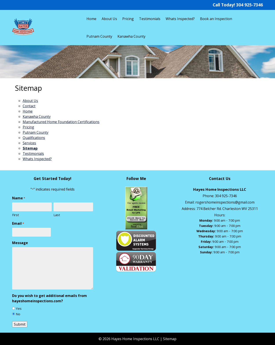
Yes (19, 308)
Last (56, 215)
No (18, 314)
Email (18, 223)
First (15, 215)
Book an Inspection (216, 18)
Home (91, 18)
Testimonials (149, 18)
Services (29, 143)
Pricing (128, 18)
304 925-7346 (249, 5)
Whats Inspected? (180, 18)
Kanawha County (131, 36)
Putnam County (99, 36)
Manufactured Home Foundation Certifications (61, 121)
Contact (29, 106)
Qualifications (34, 137)
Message (20, 242)
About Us (109, 18)
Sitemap (30, 148)
